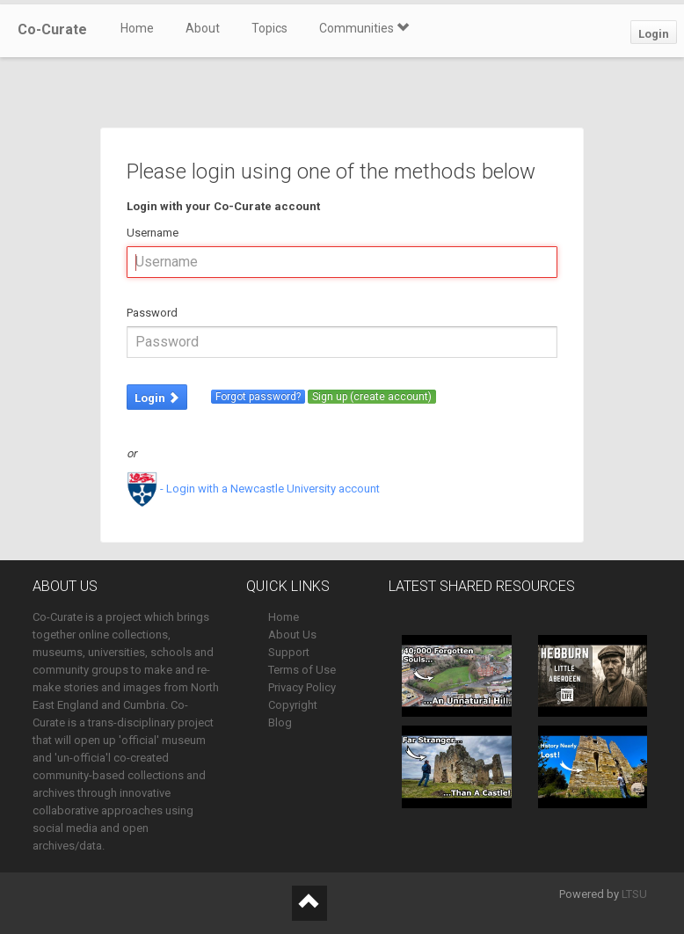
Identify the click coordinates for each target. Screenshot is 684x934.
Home (137, 28)
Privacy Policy (302, 687)
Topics (269, 28)
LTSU (634, 894)
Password (152, 312)
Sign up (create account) (372, 396)
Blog (280, 722)
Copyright (292, 704)
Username (152, 232)
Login (653, 33)
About (203, 28)
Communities (364, 28)
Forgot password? (258, 396)
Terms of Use (302, 669)
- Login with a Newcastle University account (253, 488)
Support (288, 652)
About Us (292, 634)
